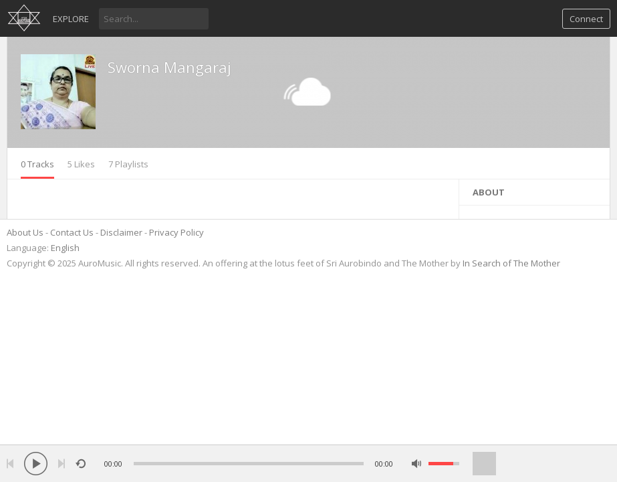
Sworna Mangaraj (169, 67)
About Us (25, 232)
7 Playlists (128, 164)
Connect (586, 19)
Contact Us (72, 232)
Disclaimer (121, 232)
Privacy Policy (176, 232)
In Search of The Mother (511, 263)
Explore (71, 19)
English (65, 248)
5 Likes (81, 164)
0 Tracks (37, 164)
